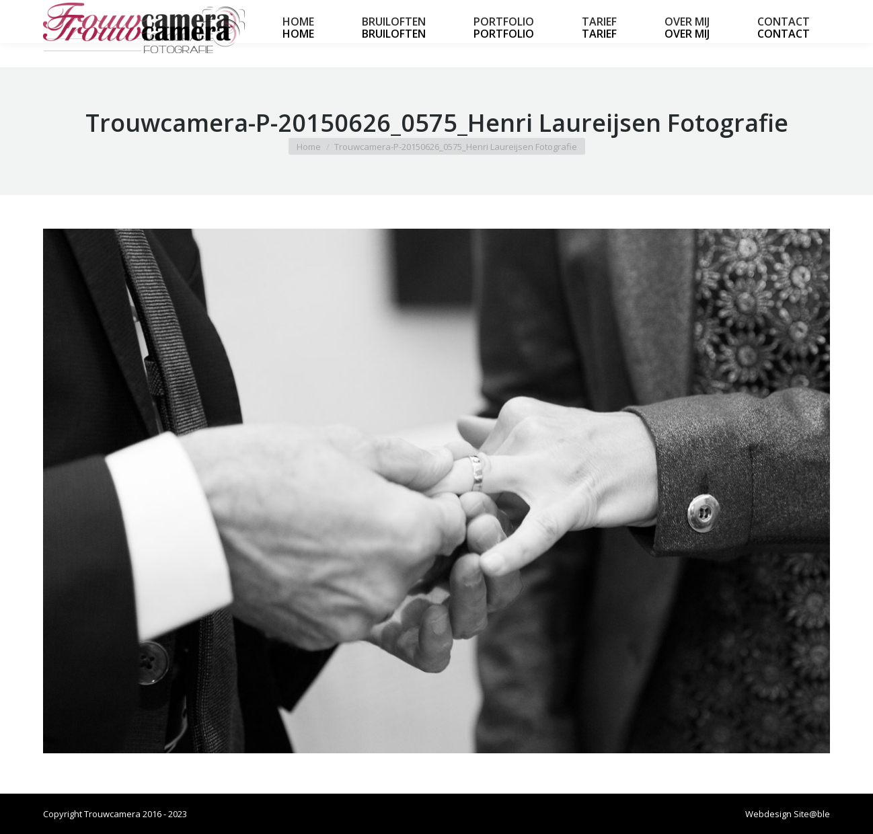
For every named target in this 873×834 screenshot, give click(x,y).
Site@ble (812, 814)
